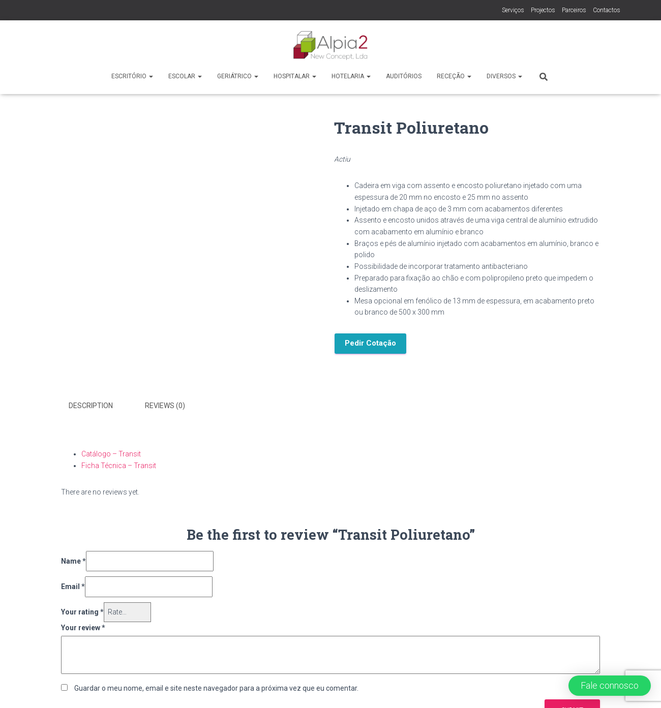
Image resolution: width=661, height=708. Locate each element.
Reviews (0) (165, 406)
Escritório (132, 76)
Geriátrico (237, 76)
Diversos (504, 76)
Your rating (82, 612)
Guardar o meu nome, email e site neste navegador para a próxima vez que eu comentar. (216, 688)
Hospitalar (295, 76)
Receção (454, 76)
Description (91, 406)
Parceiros (574, 10)
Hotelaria (351, 76)
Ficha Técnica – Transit (118, 465)
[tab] (98, 406)
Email (73, 586)
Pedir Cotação (370, 343)
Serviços (513, 10)
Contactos (606, 10)
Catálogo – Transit (111, 454)
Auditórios (404, 76)
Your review (83, 628)
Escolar (185, 76)
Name (73, 561)
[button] (609, 685)
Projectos (543, 10)
